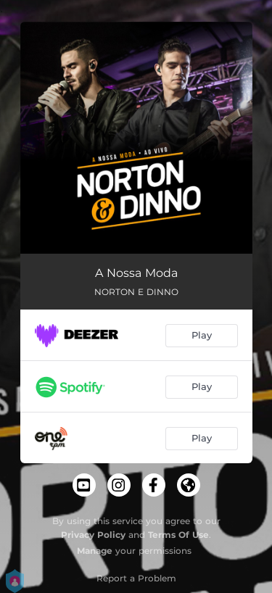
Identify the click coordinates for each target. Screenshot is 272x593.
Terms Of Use (178, 534)
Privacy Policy (93, 534)
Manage (94, 550)
